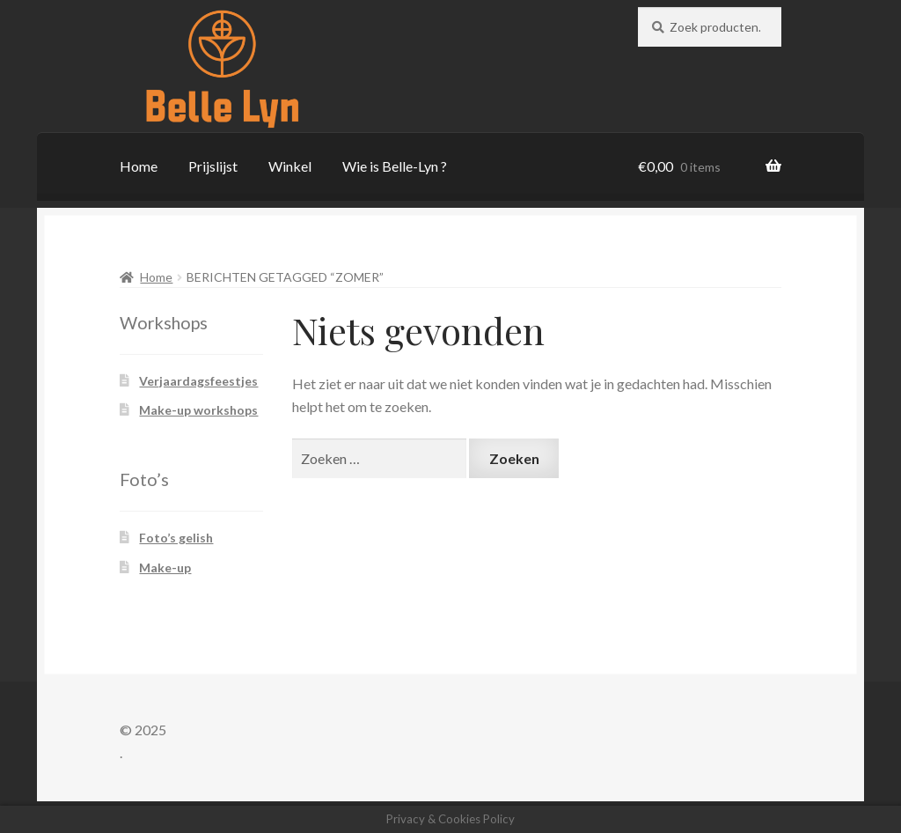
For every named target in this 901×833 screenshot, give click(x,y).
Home (138, 166)
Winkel (289, 166)
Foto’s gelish (176, 537)
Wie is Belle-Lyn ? (394, 166)
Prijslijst (213, 166)
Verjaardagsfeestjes (198, 380)
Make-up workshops (198, 409)
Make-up (165, 567)
